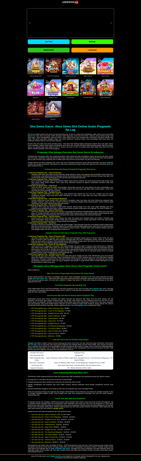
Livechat (92, 50)
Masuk (92, 42)
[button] (29, 22)
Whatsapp (49, 50)
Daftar (48, 42)
